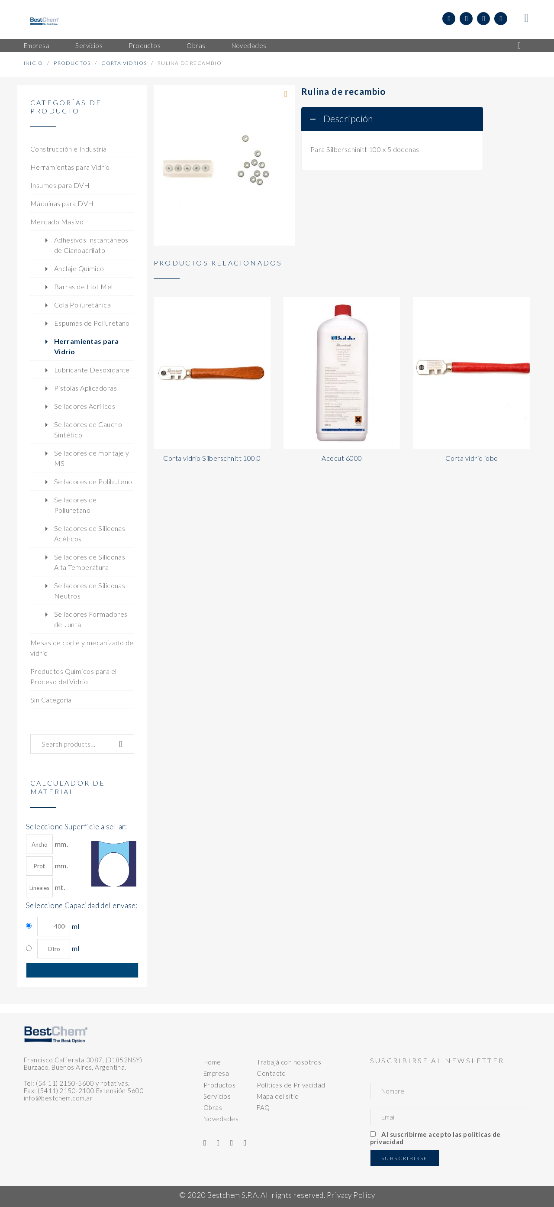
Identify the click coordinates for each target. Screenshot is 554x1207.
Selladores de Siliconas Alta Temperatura (89, 562)
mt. (45, 887)
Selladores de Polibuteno (93, 481)
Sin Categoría (51, 700)
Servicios (217, 1096)
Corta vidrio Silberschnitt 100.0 (212, 458)
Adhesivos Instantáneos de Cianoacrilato (91, 245)
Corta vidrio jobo (471, 458)
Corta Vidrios (124, 63)
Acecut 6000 (342, 458)
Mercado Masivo (57, 221)
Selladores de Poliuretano (75, 504)
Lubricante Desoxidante (92, 370)
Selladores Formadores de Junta (90, 619)
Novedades (220, 1119)
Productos (72, 63)
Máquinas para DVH (62, 203)
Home (212, 1062)
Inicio (33, 63)
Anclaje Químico (79, 268)
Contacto (271, 1073)
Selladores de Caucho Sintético (88, 429)
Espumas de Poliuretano (92, 323)
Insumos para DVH (60, 185)
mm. (47, 844)
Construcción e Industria (68, 149)
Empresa (216, 1073)
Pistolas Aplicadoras (85, 388)
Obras (212, 1107)
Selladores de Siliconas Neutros (89, 590)
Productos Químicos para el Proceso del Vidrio (73, 676)
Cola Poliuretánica (82, 305)
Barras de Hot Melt (85, 286)
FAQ (263, 1107)
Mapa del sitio (278, 1096)
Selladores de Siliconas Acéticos (89, 533)
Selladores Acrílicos (84, 406)
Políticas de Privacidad (291, 1085)
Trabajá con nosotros (289, 1062)
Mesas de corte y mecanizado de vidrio (82, 647)
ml (58, 926)
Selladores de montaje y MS (91, 458)
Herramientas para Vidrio (70, 167)
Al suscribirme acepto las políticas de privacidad (435, 1138)
